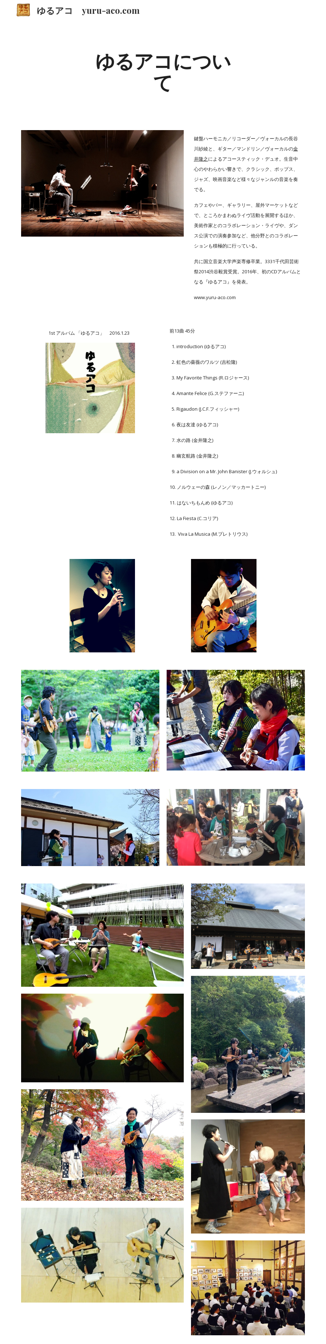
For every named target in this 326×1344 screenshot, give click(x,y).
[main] (162, 70)
